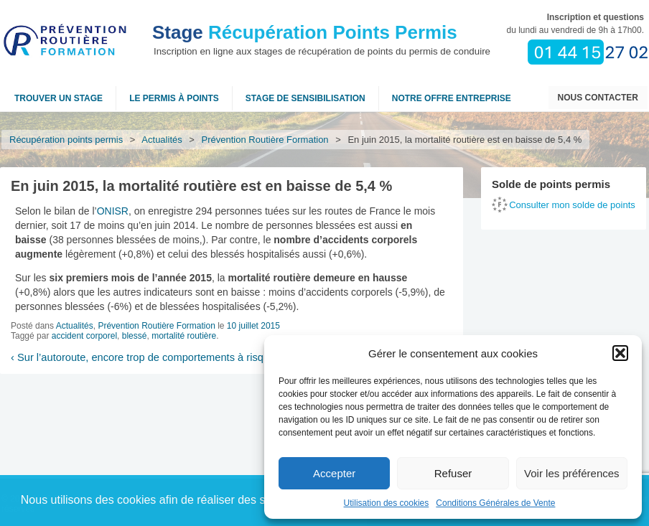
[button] (620, 353)
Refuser (453, 473)
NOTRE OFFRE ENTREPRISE (451, 98)
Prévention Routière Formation (265, 139)
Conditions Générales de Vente (495, 503)
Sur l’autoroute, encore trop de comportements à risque (143, 357)
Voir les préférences (572, 473)
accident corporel (84, 336)
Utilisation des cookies (386, 503)
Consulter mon (572, 204)
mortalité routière (183, 336)
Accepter (334, 473)
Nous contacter (598, 98)
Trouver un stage (58, 98)
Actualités (162, 139)
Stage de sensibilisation (305, 98)
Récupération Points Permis (304, 32)
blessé (134, 336)
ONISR (113, 211)
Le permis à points (174, 98)
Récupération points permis (66, 139)
